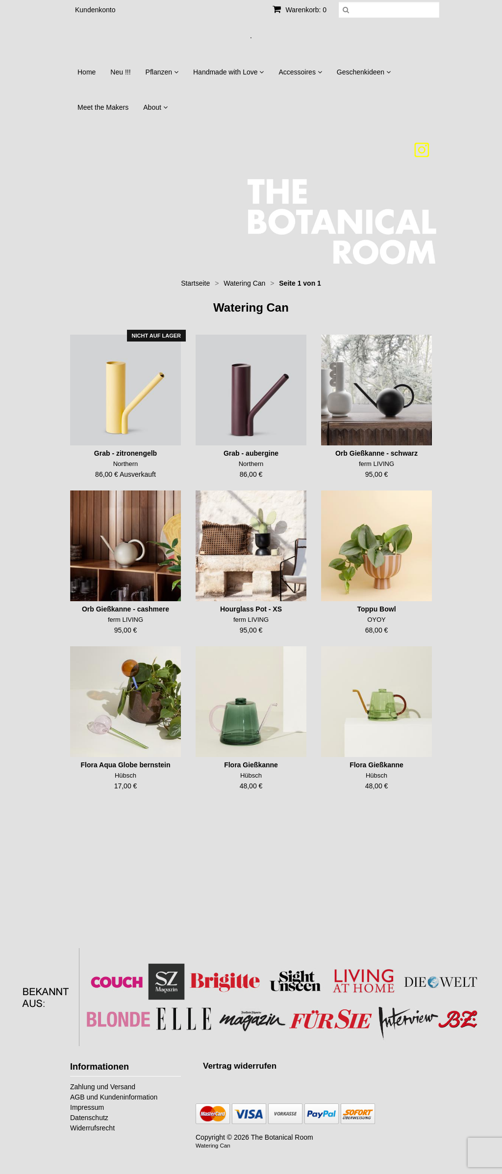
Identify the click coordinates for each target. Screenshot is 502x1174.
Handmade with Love (228, 72)
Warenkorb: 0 (299, 10)
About (155, 107)
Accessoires (300, 72)
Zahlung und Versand (102, 1087)
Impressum (87, 1107)
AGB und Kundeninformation (113, 1097)
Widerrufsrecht (92, 1128)
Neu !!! (120, 72)
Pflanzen (162, 72)
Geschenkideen (364, 72)
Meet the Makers (102, 107)
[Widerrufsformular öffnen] (239, 1066)
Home (86, 72)
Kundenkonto (95, 10)
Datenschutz (89, 1118)
